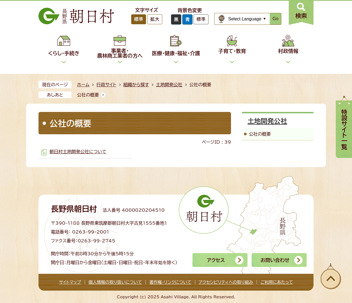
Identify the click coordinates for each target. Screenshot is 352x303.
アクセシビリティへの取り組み (226, 282)
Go (275, 18)
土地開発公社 (169, 84)
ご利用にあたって (276, 282)
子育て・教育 (232, 51)
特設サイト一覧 (344, 129)
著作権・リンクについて (170, 282)
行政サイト (106, 84)
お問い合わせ (274, 260)
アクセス (216, 260)
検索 (301, 15)
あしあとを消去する (103, 95)
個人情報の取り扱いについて (115, 282)
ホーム (83, 84)
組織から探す (136, 84)
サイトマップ (70, 282)
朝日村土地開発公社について (78, 151)
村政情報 (288, 51)
